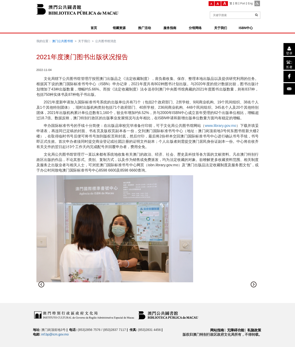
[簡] (236, 3)
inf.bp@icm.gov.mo (55, 334)
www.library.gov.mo (220, 126)
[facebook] (289, 76)
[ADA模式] (257, 3)
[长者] (289, 63)
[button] (41, 285)
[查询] (256, 15)
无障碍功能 (235, 330)
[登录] (289, 49)
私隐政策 (254, 330)
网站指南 (217, 330)
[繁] (231, 3)
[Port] (243, 3)
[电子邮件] (289, 89)
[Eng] (250, 3)
